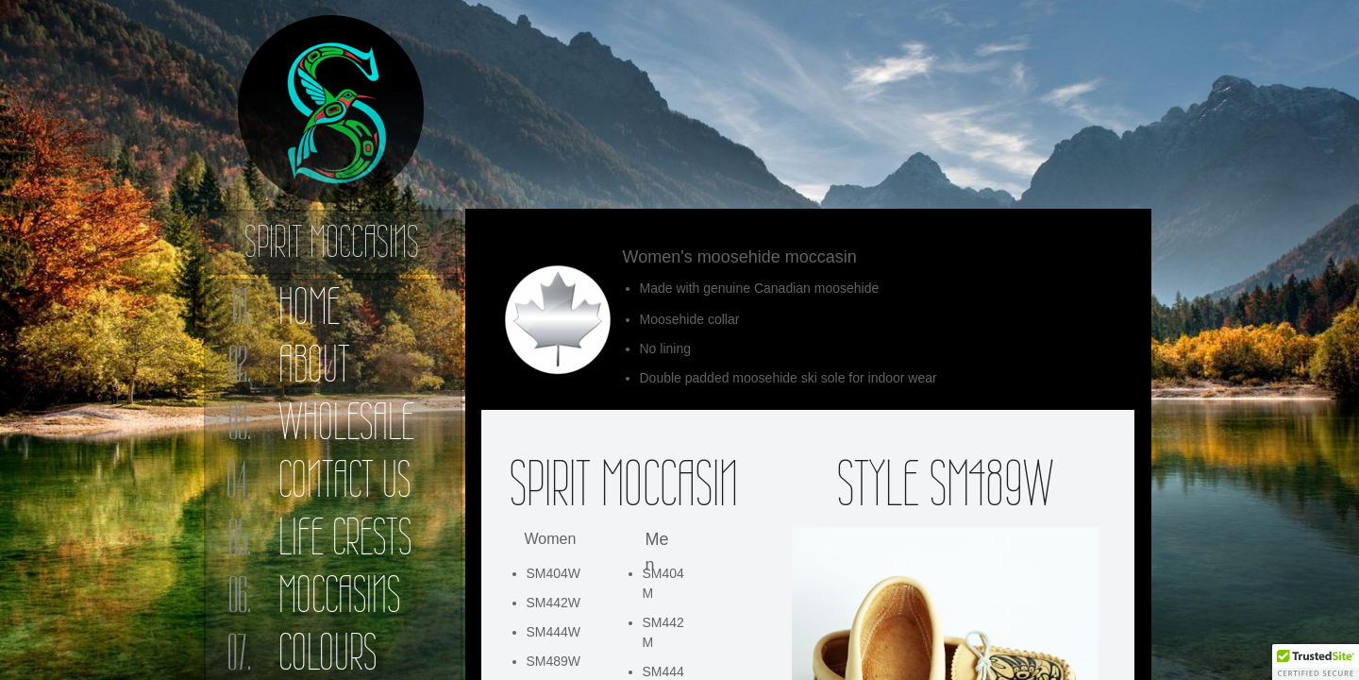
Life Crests (344, 537)
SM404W (554, 573)
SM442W (554, 602)
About (314, 364)
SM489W (554, 661)
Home (309, 306)
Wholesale (346, 422)
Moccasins (339, 594)
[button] (1315, 662)
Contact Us (344, 479)
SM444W (554, 631)
